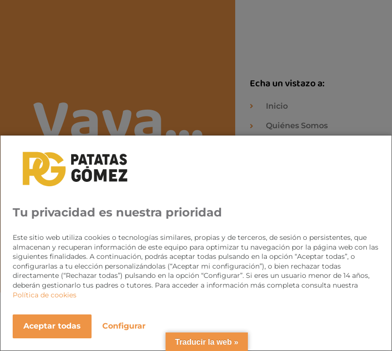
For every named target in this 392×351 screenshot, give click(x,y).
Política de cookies (44, 295)
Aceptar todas (52, 326)
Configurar (124, 326)
